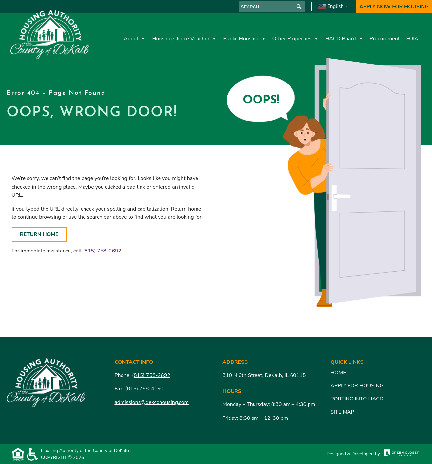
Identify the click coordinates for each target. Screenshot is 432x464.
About (134, 38)
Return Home (39, 234)
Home (338, 372)
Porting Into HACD (357, 398)
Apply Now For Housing (394, 6)
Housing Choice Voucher (184, 38)
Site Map (342, 412)
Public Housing (244, 38)
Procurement (385, 38)
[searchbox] (272, 6)
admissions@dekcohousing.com (151, 402)
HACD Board (344, 38)
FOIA (412, 38)
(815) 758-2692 (102, 250)
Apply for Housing (356, 385)
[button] (299, 6)
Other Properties (295, 38)
